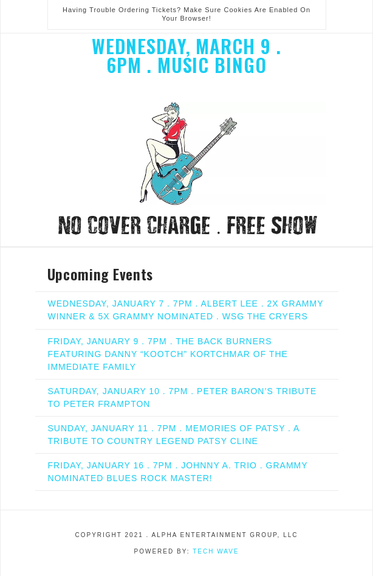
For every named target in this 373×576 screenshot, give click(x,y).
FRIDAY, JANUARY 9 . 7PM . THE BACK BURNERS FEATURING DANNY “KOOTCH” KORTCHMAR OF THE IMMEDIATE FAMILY (168, 354)
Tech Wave (216, 551)
